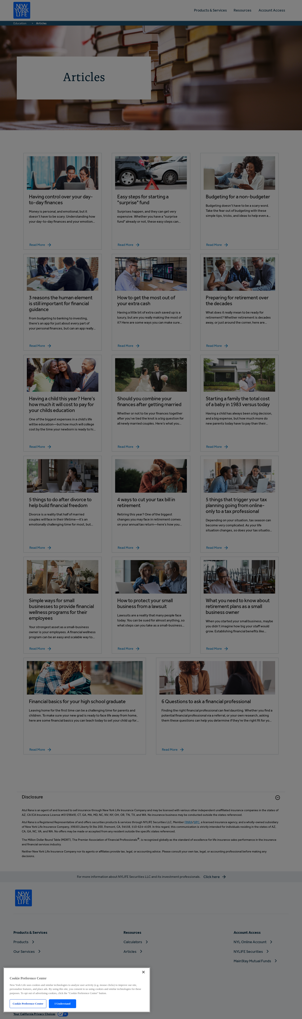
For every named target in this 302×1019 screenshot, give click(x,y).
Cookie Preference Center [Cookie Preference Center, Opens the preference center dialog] (28, 1003)
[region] (76, 989)
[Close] (143, 972)
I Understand (62, 1003)
